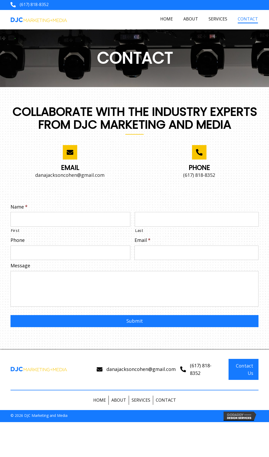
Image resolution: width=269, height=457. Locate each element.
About (118, 404)
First (15, 229)
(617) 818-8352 (34, 4)
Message (20, 264)
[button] (243, 373)
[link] (166, 19)
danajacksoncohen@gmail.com (70, 175)
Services (141, 404)
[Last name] (197, 219)
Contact (166, 404)
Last (139, 229)
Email (142, 239)
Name (19, 207)
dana (111, 373)
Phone (18, 239)
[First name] (70, 219)
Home (99, 404)
